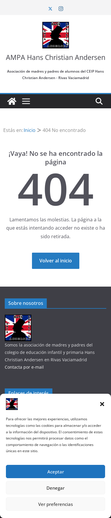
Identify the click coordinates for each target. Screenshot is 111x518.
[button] (102, 404)
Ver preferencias (55, 504)
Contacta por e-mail (24, 367)
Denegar (55, 488)
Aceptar (55, 472)
